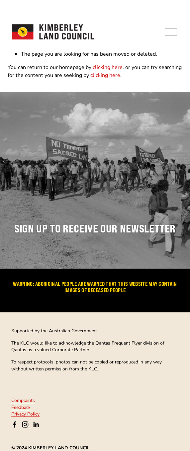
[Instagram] (25, 424)
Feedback (21, 407)
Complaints (23, 400)
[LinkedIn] (36, 424)
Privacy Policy (25, 414)
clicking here (108, 66)
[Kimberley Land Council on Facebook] (14, 424)
